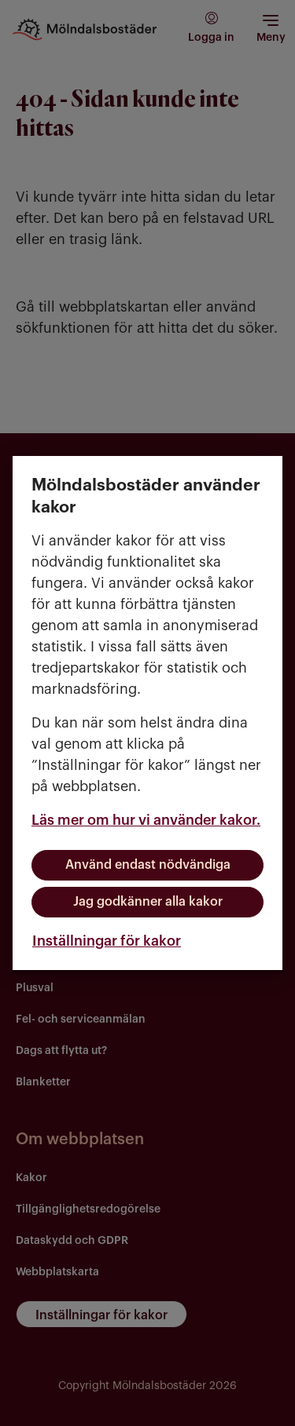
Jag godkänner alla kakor (148, 901)
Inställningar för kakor (106, 941)
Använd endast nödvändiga (147, 865)
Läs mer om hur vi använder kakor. (145, 820)
